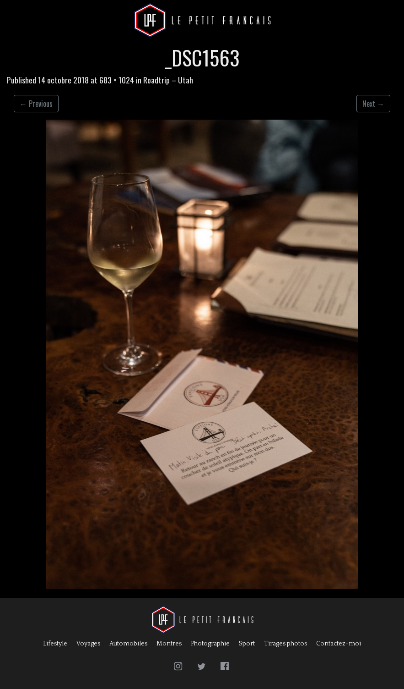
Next (373, 103)
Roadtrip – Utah (168, 80)
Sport (247, 643)
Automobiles (128, 643)
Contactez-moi (338, 643)
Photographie (210, 643)
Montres (169, 643)
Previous (36, 103)
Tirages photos (285, 643)
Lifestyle (55, 643)
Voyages (88, 643)
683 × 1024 (116, 80)
